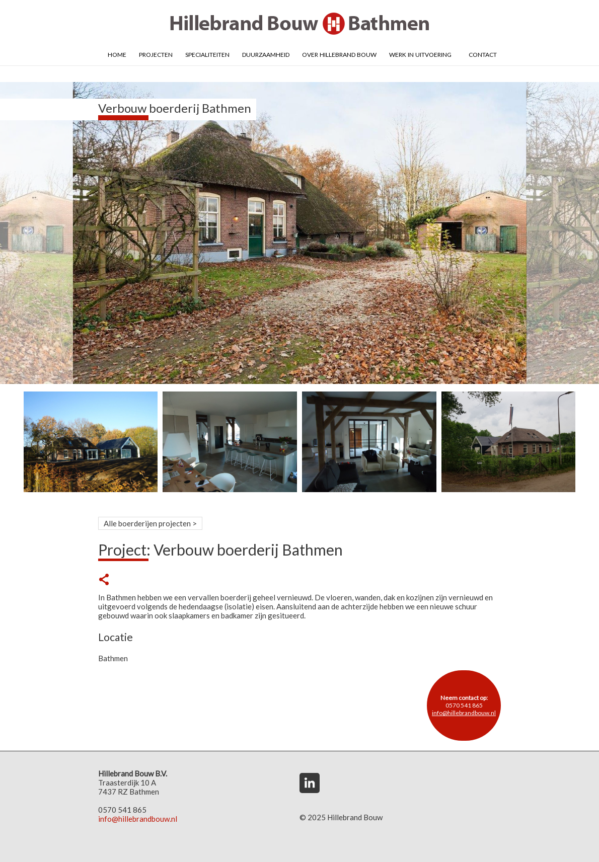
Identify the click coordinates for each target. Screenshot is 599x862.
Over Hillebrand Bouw (339, 54)
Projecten (156, 54)
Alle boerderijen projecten (147, 523)
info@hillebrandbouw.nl (464, 713)
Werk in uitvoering (420, 54)
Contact (483, 54)
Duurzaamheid (265, 54)
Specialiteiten (207, 54)
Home (117, 54)
